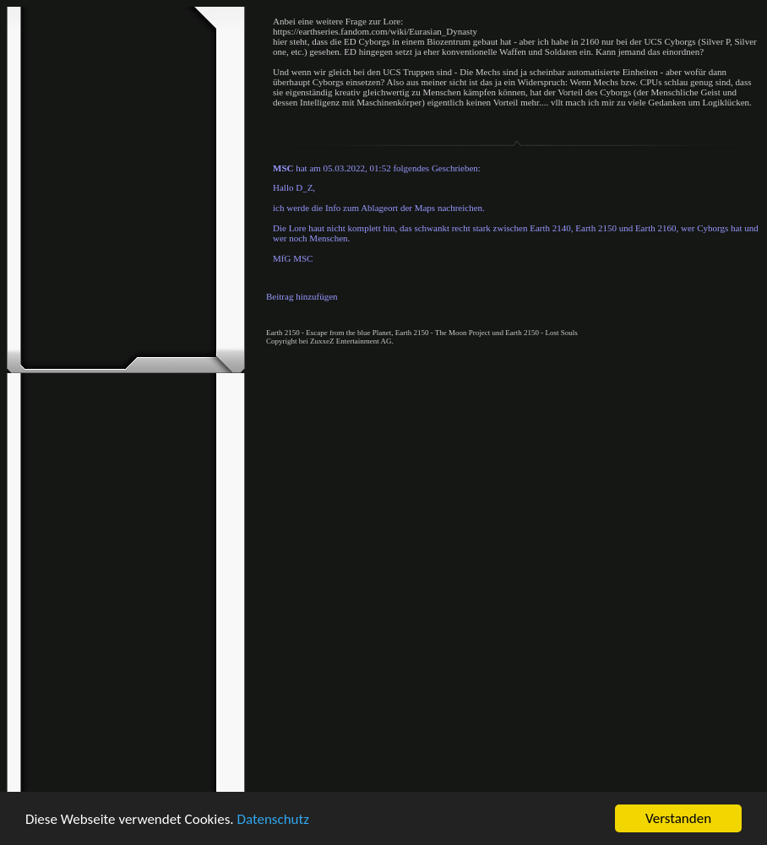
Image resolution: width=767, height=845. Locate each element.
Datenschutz (272, 819)
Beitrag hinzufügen (302, 296)
